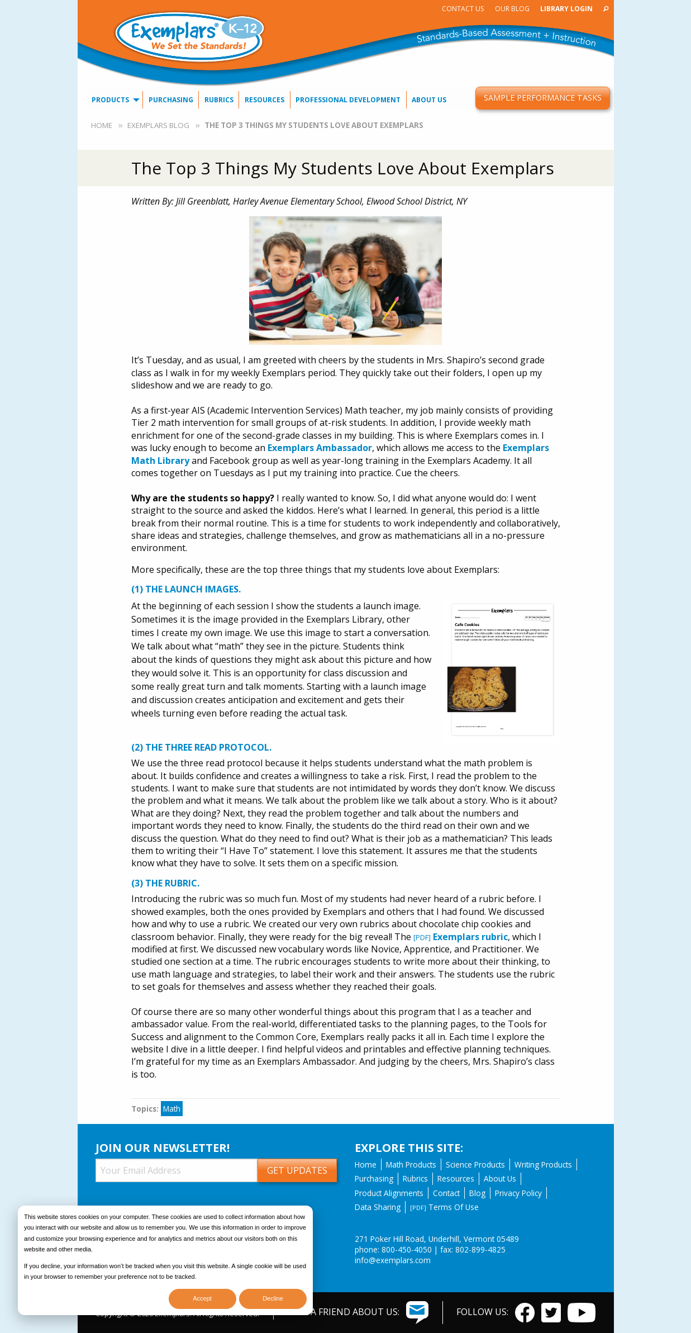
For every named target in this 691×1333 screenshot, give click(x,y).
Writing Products (543, 1164)
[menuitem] (463, 8)
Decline (273, 1298)
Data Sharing (378, 1207)
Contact (446, 1193)
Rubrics (218, 100)
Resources (264, 100)
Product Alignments (389, 1193)
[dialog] (165, 1260)
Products (110, 100)
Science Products (475, 1164)
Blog (477, 1193)
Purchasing (171, 100)
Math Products (411, 1164)
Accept (202, 1298)
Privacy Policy (518, 1193)
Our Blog (512, 8)
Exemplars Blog (158, 125)
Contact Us (463, 8)
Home (101, 125)
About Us (429, 100)
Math (171, 1108)
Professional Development (348, 100)
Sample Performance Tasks (543, 97)
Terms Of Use (444, 1207)
